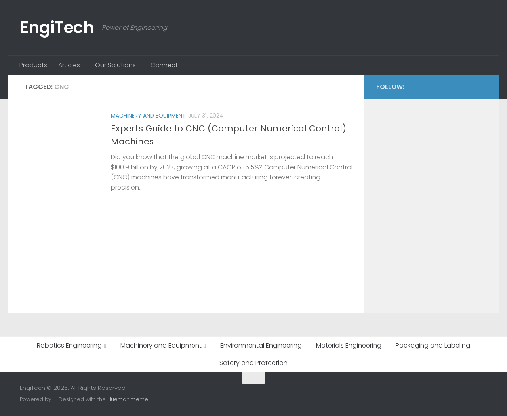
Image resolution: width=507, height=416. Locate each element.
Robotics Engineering (69, 345)
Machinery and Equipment (148, 116)
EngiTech (57, 27)
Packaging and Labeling (433, 345)
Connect (164, 65)
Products (33, 65)
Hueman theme (127, 399)
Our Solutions (115, 65)
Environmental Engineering (261, 345)
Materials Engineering (348, 345)
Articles (69, 65)
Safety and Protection (253, 362)
